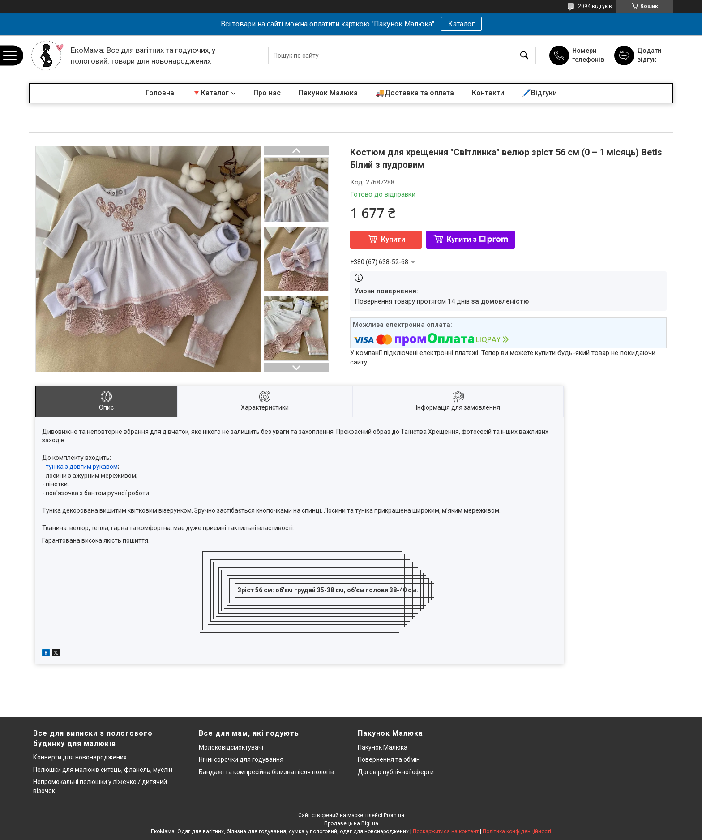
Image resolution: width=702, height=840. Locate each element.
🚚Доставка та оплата (415, 93)
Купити (393, 239)
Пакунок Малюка (328, 93)
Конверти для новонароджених (80, 757)
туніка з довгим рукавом (82, 466)
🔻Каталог (210, 93)
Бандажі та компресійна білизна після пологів (266, 772)
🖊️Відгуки (539, 93)
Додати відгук (649, 55)
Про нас (267, 93)
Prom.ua (394, 815)
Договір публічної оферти (396, 772)
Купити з (477, 239)
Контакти (488, 93)
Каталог (461, 24)
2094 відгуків (595, 6)
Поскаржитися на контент (446, 831)
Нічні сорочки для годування (241, 759)
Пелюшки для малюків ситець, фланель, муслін (102, 769)
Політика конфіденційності (517, 831)
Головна (160, 93)
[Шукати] (524, 55)
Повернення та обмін (389, 759)
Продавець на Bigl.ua (351, 823)
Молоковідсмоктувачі (231, 747)
